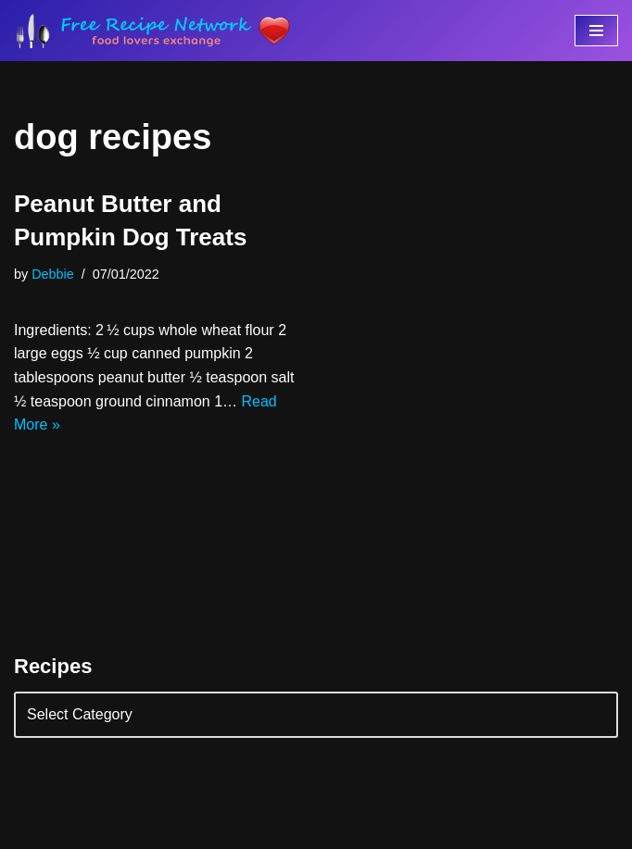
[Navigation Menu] (596, 30)
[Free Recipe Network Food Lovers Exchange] (153, 30)
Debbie (53, 274)
